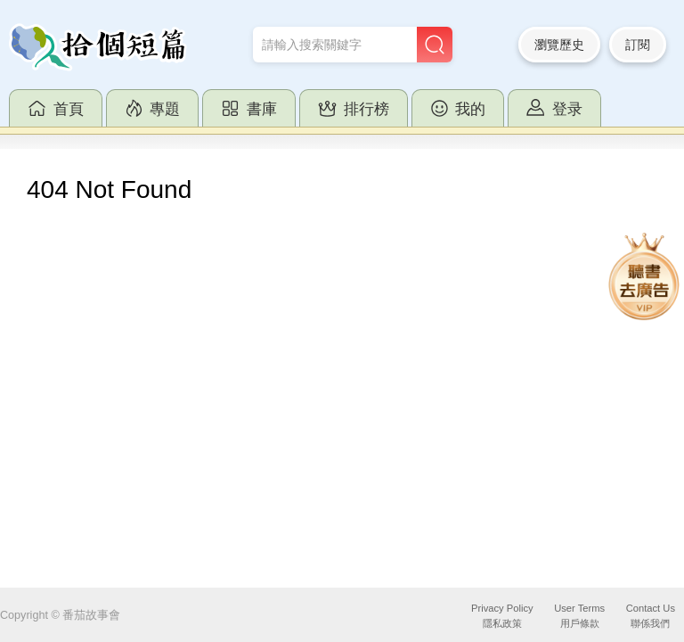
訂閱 (637, 44)
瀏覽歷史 (559, 44)
